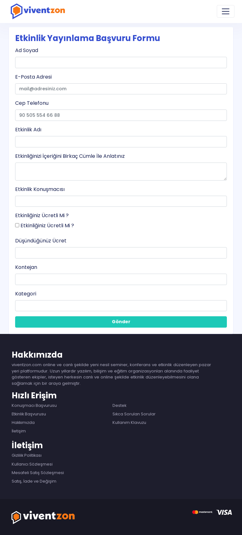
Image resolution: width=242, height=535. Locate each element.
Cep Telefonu (32, 103)
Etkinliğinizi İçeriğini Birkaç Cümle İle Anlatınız (70, 156)
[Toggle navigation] (225, 11)
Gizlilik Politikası (27, 455)
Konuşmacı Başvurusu (34, 405)
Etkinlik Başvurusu (29, 414)
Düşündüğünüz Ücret (40, 240)
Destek (119, 405)
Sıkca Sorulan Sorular (134, 414)
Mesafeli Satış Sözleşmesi (38, 472)
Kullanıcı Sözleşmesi (32, 464)
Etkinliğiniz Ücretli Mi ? (42, 215)
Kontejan (26, 267)
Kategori (25, 293)
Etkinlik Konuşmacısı (40, 189)
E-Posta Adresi (33, 76)
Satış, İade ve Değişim (34, 481)
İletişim (19, 431)
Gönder (121, 321)
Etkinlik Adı (28, 129)
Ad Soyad (26, 50)
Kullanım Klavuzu (129, 422)
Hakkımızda (23, 422)
